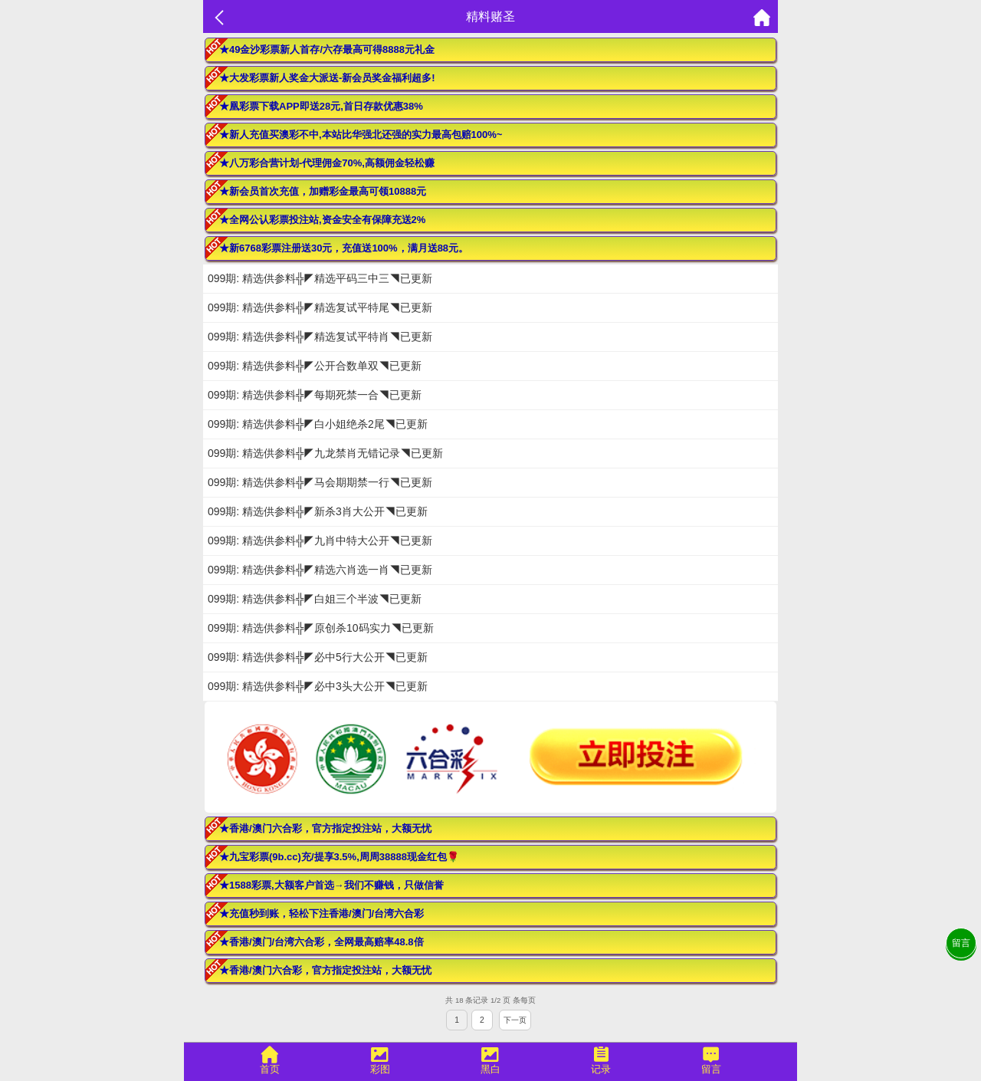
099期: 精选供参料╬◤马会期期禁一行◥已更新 (320, 482)
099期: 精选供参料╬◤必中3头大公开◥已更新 (318, 686)
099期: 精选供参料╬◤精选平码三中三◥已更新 (320, 278)
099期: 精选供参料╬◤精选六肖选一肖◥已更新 (320, 570)
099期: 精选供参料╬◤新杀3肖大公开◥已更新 (318, 511)
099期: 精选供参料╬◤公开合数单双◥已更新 (315, 366)
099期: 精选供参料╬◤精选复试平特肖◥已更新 (320, 336)
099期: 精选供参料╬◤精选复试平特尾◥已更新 (320, 307)
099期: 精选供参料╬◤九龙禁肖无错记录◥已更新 (325, 453)
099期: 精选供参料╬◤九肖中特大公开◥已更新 (320, 540)
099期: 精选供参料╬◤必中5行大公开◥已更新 (318, 657)
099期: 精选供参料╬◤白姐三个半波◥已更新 (315, 599)
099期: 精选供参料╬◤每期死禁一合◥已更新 (315, 395)
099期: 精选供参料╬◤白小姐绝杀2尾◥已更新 (318, 424)
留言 (961, 943)
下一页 (515, 1020)
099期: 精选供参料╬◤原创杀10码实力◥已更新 (321, 628)
